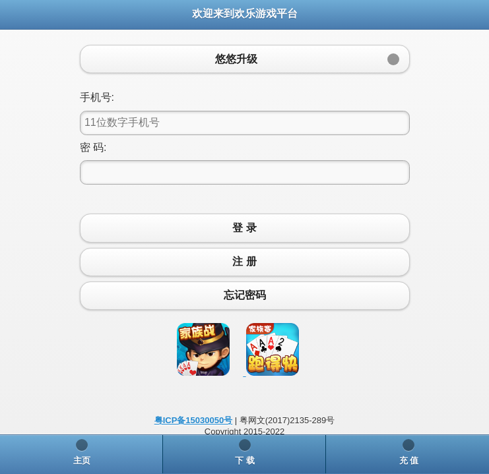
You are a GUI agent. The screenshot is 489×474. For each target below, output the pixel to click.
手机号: (97, 97)
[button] (245, 59)
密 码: (93, 147)
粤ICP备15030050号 (193, 420)
